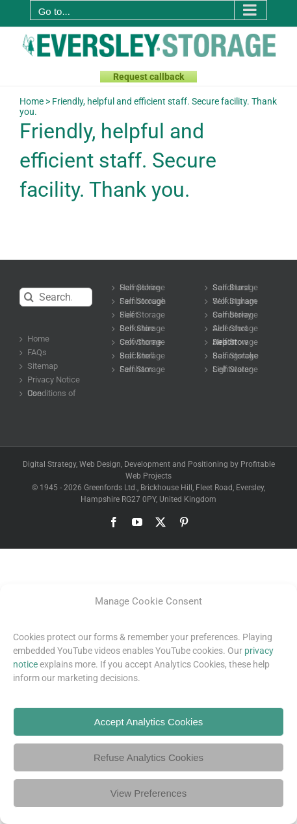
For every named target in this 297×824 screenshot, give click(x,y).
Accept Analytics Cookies (148, 721)
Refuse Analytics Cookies (148, 757)
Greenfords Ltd (109, 487)
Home (31, 101)
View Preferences (148, 793)
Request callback (148, 76)
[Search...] (55, 297)
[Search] (28, 297)
